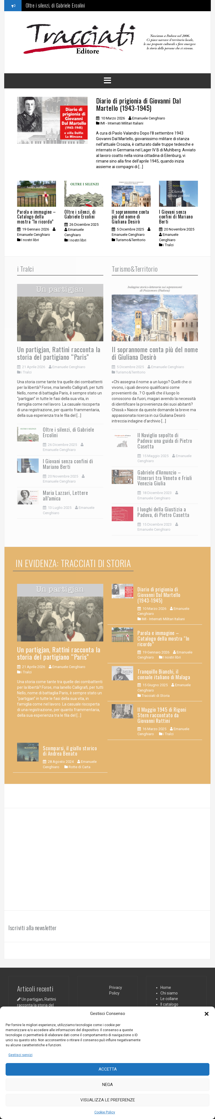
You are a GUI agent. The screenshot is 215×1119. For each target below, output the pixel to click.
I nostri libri (30, 240)
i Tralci (168, 245)
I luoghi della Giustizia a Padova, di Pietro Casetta (163, 512)
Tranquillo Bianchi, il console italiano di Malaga (163, 674)
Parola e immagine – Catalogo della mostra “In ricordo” (36, 216)
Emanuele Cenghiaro (148, 118)
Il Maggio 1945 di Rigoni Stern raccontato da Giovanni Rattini (161, 715)
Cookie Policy (104, 1112)
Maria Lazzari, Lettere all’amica (65, 495)
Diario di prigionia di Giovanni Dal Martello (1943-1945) (138, 104)
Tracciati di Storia (156, 696)
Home (165, 987)
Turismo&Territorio (131, 240)
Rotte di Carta (79, 767)
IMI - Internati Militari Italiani (121, 123)
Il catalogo (169, 1004)
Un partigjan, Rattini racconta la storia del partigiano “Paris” (59, 352)
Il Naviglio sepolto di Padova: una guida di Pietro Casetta (164, 440)
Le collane (169, 998)
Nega (107, 1084)
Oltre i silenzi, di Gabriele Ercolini (55, 5)
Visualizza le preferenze (107, 1099)
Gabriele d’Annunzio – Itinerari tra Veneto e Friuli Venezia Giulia (164, 478)
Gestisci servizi (20, 1055)
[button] (206, 1014)
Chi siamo (169, 993)
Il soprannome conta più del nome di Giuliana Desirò (130, 216)
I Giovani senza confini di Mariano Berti (176, 216)
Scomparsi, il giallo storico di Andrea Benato (70, 750)
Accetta (108, 1069)
